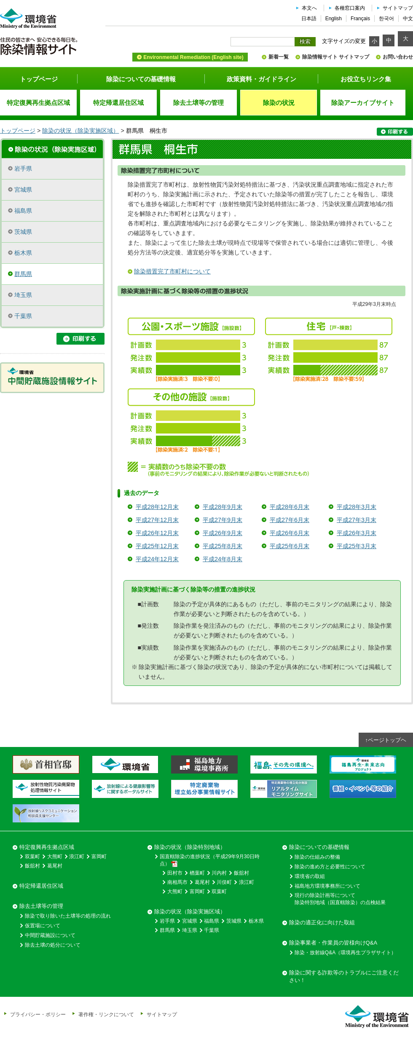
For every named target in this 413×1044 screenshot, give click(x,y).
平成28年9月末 (222, 506)
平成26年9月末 (222, 533)
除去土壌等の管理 (41, 906)
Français (360, 18)
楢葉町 (197, 873)
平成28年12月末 (157, 506)
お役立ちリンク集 (366, 79)
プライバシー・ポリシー (38, 1014)
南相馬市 (177, 882)
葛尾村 (54, 866)
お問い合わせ (398, 57)
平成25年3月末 (356, 546)
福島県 (23, 210)
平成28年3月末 (356, 506)
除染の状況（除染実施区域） (80, 130)
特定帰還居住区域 (41, 886)
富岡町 (99, 856)
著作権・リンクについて (106, 1014)
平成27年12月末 (157, 520)
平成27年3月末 (356, 520)
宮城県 (23, 189)
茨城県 (23, 231)
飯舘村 (32, 866)
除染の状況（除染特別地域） (189, 847)
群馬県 (23, 273)
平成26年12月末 (157, 533)
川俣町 (224, 882)
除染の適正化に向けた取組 (322, 922)
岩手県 (23, 168)
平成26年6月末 (289, 533)
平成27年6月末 (289, 520)
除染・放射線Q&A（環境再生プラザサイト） (345, 953)
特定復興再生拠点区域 (46, 847)
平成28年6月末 (289, 506)
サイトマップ (398, 8)
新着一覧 (278, 57)
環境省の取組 (310, 876)
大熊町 (54, 856)
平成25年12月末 (157, 546)
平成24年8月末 (222, 559)
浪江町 (76, 856)
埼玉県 (23, 295)
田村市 (174, 873)
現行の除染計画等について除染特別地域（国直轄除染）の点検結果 (340, 898)
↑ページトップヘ (386, 740)
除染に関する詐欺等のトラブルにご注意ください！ (344, 976)
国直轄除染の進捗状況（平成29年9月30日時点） (210, 860)
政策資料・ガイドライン (261, 79)
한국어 (386, 18)
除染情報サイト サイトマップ (335, 57)
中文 (408, 18)
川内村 (219, 873)
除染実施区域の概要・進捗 (52, 148)
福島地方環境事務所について (327, 886)
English (333, 18)
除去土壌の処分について (52, 945)
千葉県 (23, 316)
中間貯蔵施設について (50, 935)
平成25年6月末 (289, 546)
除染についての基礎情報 (141, 79)
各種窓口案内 (350, 8)
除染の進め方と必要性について (330, 867)
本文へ (309, 8)
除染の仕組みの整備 (317, 857)
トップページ (39, 79)
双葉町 (32, 856)
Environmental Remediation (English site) (193, 57)
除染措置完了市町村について (172, 271)
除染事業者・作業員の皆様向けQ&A (333, 943)
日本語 (308, 18)
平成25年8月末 (222, 546)
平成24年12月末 (157, 559)
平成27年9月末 (222, 520)
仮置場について (42, 926)
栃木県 (23, 252)
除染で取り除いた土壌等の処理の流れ (68, 916)
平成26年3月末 (356, 533)
